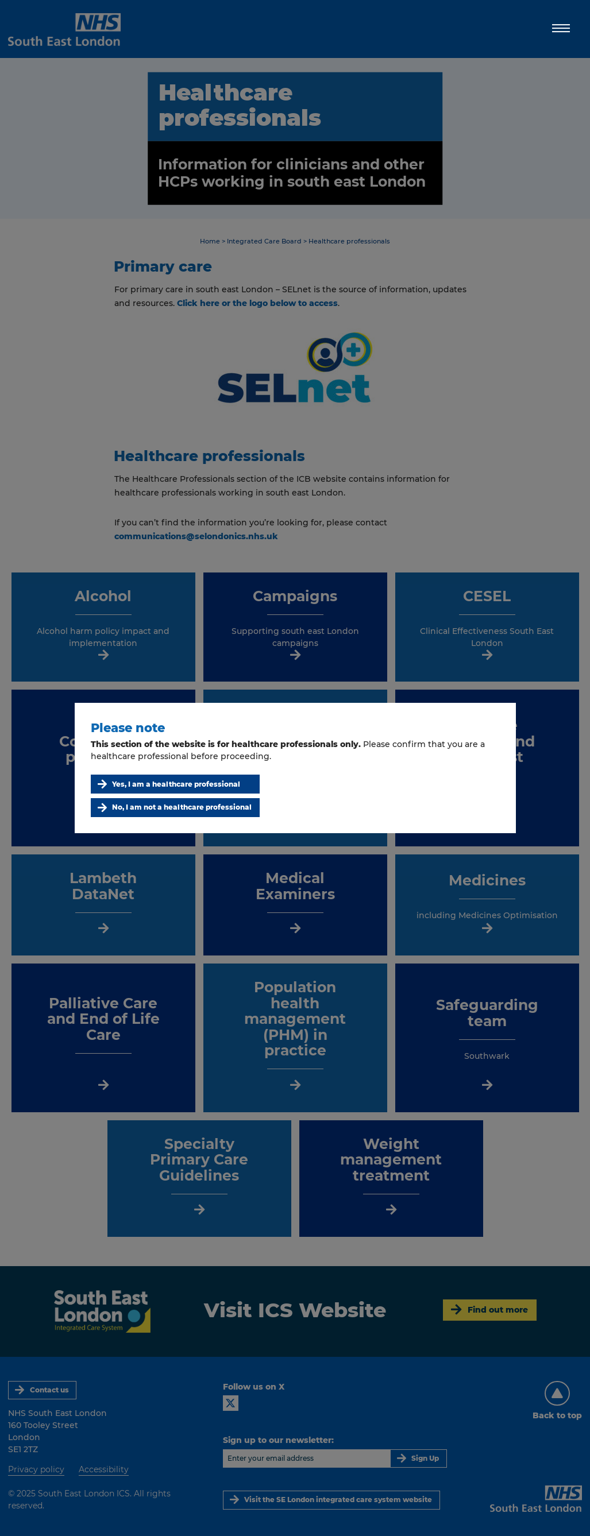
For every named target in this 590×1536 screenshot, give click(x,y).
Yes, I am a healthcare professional (176, 784)
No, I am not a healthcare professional (182, 807)
